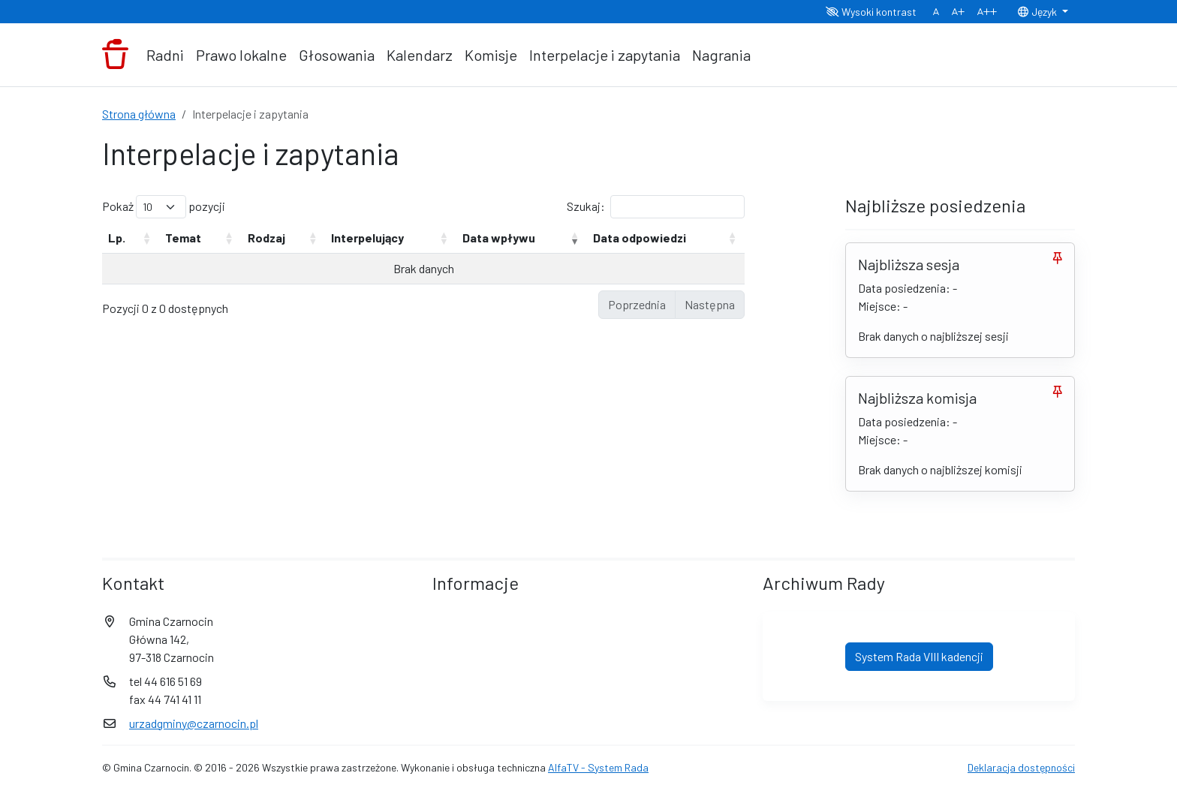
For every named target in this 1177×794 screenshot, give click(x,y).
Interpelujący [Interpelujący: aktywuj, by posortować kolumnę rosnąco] (367, 237)
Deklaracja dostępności (1021, 767)
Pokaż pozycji (163, 206)
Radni (165, 55)
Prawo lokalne (241, 55)
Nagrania (721, 55)
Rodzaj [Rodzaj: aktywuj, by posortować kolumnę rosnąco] (266, 237)
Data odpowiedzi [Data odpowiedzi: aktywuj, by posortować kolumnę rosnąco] (639, 237)
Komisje (491, 55)
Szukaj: (656, 206)
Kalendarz (420, 55)
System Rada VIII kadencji (919, 656)
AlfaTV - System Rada (598, 767)
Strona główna (139, 114)
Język (1038, 11)
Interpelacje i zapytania (604, 55)
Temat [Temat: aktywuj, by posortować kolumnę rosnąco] (183, 237)
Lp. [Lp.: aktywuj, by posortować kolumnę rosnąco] (116, 237)
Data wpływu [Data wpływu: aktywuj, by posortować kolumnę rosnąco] (498, 237)
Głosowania (337, 55)
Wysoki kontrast (871, 11)
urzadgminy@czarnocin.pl (193, 723)
